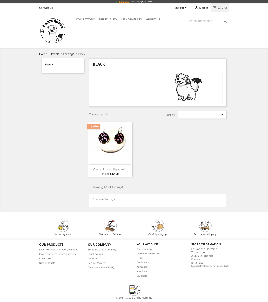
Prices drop (45, 258)
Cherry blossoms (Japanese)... (110, 169)
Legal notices (95, 254)
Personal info (144, 249)
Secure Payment (97, 262)
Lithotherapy (131, 19)
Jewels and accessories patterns (57, 254)
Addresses (143, 266)
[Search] (207, 20)
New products (47, 262)
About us (153, 19)
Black (49, 64)
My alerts (142, 275)
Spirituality (108, 19)
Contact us (46, 8)
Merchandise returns (149, 253)
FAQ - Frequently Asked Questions (58, 249)
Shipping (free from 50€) (102, 249)
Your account (147, 244)
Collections (85, 19)
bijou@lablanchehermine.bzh (210, 266)
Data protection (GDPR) (101, 267)
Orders (141, 258)
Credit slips (143, 262)
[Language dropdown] (181, 8)
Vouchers (142, 271)
